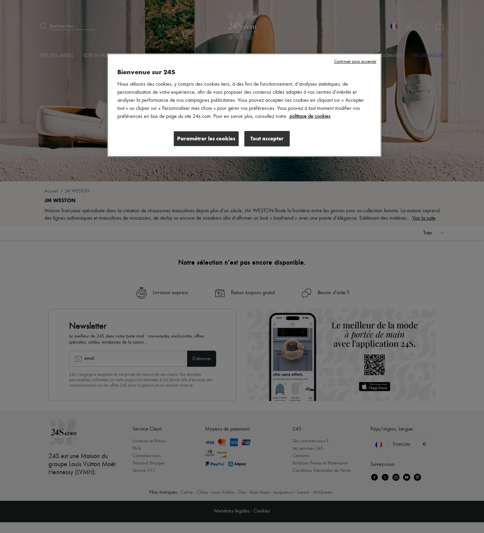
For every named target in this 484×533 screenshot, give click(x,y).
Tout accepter (267, 138)
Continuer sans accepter (355, 61)
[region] (244, 105)
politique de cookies (309, 116)
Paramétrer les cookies (206, 138)
